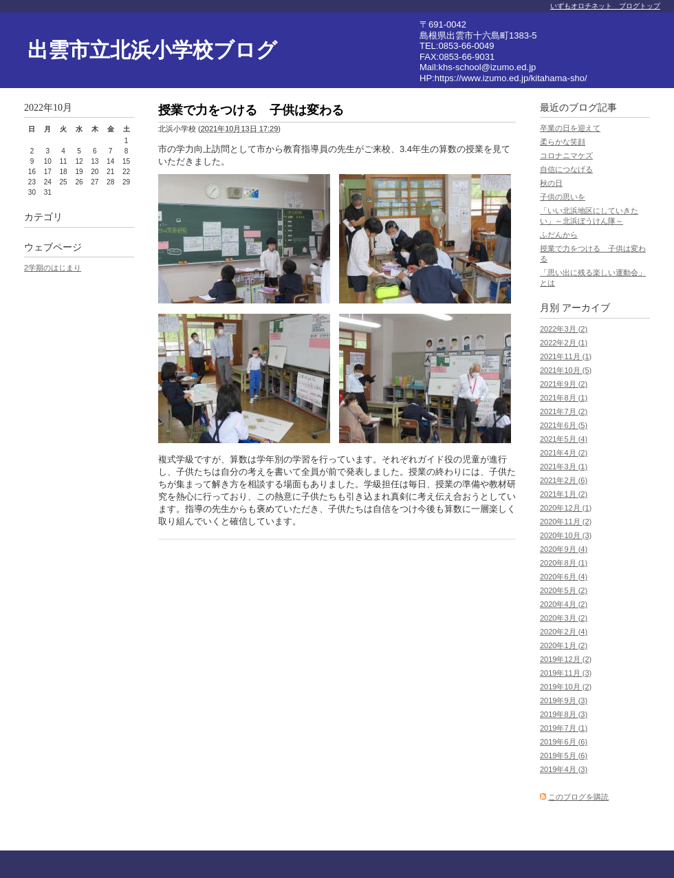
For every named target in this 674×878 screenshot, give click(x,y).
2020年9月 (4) (563, 549)
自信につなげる (566, 169)
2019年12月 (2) (565, 659)
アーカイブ (586, 308)
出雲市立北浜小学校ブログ (152, 50)
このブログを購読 (578, 797)
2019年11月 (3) (565, 673)
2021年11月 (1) (565, 356)
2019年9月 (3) (563, 700)
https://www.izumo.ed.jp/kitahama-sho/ (511, 78)
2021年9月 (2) (563, 384)
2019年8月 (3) (563, 714)
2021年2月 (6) (563, 480)
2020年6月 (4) (563, 576)
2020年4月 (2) (563, 604)
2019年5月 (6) (563, 755)
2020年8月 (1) (563, 563)
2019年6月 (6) (563, 742)
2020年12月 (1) (565, 508)
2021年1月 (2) (563, 494)
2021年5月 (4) (563, 439)
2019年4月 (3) (563, 769)
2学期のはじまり (52, 268)
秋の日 (551, 183)
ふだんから (559, 235)
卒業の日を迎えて (570, 128)
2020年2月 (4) (563, 632)
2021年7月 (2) (563, 411)
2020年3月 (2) (563, 618)
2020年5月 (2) (563, 590)
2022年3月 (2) (563, 329)
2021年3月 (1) (563, 466)
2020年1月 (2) (563, 645)
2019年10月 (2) (565, 687)
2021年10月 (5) (565, 370)
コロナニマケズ (566, 155)
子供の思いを (562, 197)
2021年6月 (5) (563, 425)
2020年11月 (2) (565, 521)
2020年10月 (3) (565, 535)
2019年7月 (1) (563, 728)
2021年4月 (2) (563, 453)
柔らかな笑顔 (562, 142)
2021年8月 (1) (563, 398)
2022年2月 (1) (563, 343)
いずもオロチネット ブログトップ (605, 6)
